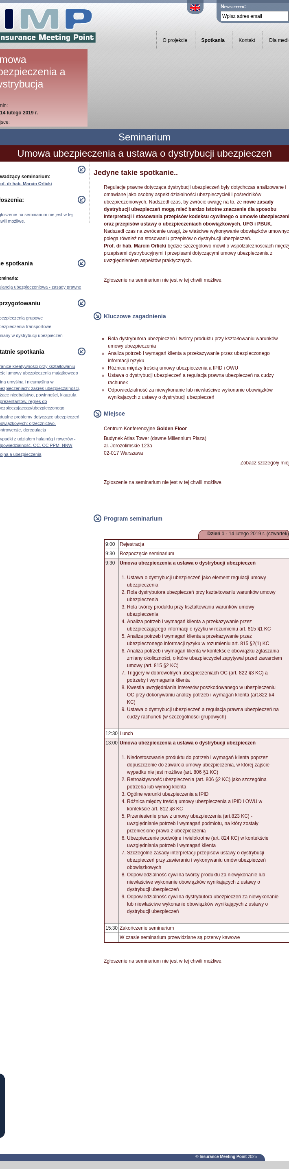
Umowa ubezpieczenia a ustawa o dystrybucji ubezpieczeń (144, 153)
